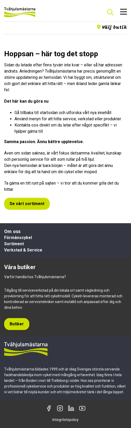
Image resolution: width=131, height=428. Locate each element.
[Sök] (110, 12)
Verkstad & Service (23, 250)
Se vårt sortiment (27, 203)
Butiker (17, 323)
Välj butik (112, 27)
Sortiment (14, 243)
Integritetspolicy (65, 420)
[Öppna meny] (123, 12)
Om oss (12, 231)
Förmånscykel (18, 237)
